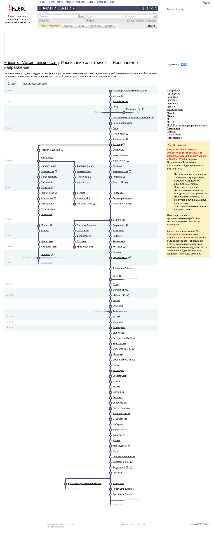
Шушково (118, 354)
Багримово (118, 332)
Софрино (118, 219)
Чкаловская (47, 198)
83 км (115, 284)
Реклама (142, 524)
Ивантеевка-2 (84, 176)
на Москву (26, 257)
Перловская (119, 133)
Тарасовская (119, 160)
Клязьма (117, 166)
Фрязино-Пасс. (85, 203)
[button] (82, 16)
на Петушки (46, 262)
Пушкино (117, 176)
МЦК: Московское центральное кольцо (187, 125)
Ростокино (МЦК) (135, 109)
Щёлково (45, 187)
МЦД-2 (170, 115)
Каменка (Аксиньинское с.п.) (31, 62)
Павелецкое (173, 128)
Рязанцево (118, 370)
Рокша (116, 365)
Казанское (172, 97)
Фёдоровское (84, 236)
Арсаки (116, 300)
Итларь (116, 381)
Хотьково (117, 246)
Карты (60, 2)
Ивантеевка (83, 182)
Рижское (171, 131)
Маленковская (120, 101)
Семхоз (117, 252)
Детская (81, 193)
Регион (170, 9)
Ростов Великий (121, 408)
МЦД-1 (170, 112)
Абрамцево (119, 241)
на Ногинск (60, 257)
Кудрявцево (119, 435)
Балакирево (119, 327)
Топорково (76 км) (122, 268)
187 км (116, 386)
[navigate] (76, 2)
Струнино (118, 306)
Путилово (82, 241)
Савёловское (174, 134)
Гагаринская (47, 193)
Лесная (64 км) (49, 246)
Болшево (46, 157)
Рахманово (83, 230)
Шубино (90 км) (121, 295)
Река (115, 451)
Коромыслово (120, 429)
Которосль (118, 483)
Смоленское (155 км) (124, 359)
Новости (80, 2)
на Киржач (98, 311)
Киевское (172, 100)
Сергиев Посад (121, 257)
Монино (45, 225)
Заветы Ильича (121, 182)
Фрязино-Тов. (84, 198)
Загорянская (47, 171)
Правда (117, 193)
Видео (91, 2)
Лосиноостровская (122, 123)
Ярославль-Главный (123, 488)
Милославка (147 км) (124, 349)
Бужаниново (119, 289)
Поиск (42, 2)
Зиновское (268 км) (123, 462)
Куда (89, 16)
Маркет (70, 2)
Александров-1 (121, 311)
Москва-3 (118, 96)
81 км (115, 276)
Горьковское (173, 93)
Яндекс (206, 524)
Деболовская (120, 402)
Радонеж (117, 236)
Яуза (115, 106)
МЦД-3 (170, 119)
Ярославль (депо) (122, 494)
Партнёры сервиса (55, 526)
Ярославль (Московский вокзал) (85, 483)
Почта (51, 2)
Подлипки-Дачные (50, 149)
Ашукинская (119, 225)
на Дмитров (132, 279)
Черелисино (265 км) (124, 456)
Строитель (118, 149)
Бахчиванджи (48, 203)
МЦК (96, 112)
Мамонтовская (120, 171)
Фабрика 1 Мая (85, 166)
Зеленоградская (121, 198)
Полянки (117, 472)
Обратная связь (128, 524)
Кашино (45, 230)
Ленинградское (175, 109)
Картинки (102, 2)
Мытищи (117, 144)
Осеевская (46, 214)
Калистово (118, 230)
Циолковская (48, 209)
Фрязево (45, 254)
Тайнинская (119, 139)
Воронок (45, 182)
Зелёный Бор (84, 171)
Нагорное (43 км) (122, 203)
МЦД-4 (170, 122)
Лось (115, 128)
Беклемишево (120, 375)
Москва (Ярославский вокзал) (128, 90)
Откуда (44, 16)
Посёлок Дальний (86, 225)
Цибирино (118, 424)
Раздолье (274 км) (122, 467)
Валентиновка (48, 166)
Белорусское (174, 90)
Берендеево (119, 343)
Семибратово (120, 419)
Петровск (118, 397)
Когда (131, 16)
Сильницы (118, 392)
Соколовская (48, 176)
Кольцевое (172, 103)
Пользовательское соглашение (61, 524)
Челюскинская (120, 155)
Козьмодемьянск (121, 445)
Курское (171, 106)
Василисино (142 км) (124, 338)
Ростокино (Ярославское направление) (133, 117)
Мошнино (118, 322)
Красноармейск (85, 246)
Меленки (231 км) (122, 413)
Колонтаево (47, 241)
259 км (116, 440)
